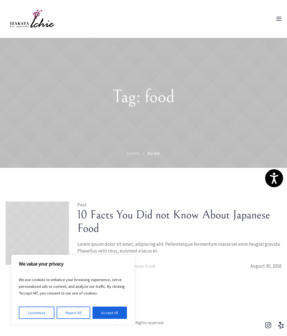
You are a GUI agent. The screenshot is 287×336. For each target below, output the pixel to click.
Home (133, 154)
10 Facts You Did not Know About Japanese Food (173, 221)
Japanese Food (139, 266)
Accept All (109, 312)
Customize (37, 312)
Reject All (73, 312)
